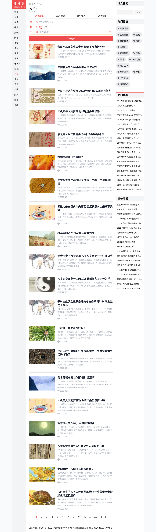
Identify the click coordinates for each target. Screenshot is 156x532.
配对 (16, 94)
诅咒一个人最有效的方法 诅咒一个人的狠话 (134, 184)
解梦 (16, 37)
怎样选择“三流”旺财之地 (127, 232)
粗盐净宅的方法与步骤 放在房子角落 (132, 161)
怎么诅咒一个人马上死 (126, 110)
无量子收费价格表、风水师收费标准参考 (133, 147)
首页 (16, 11)
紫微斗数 (122, 28)
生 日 (34, 32)
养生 (16, 89)
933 (95, 516)
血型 (16, 42)
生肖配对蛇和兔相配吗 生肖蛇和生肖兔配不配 (135, 256)
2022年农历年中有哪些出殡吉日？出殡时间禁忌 (136, 274)
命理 (16, 79)
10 (85, 516)
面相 (16, 99)
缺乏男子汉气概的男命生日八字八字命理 (80, 134)
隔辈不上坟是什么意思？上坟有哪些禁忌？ (134, 152)
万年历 (121, 47)
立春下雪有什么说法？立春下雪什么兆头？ (134, 115)
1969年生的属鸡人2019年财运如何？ (132, 260)
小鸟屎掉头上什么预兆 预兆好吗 (130, 133)
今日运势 (134, 59)
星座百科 (122, 71)
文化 (16, 68)
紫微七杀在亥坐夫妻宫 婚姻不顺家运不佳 (81, 46)
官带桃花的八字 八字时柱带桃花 (75, 423)
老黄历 (17, 63)
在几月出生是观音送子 (126, 105)
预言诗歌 (122, 53)
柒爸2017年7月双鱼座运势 (128, 204)
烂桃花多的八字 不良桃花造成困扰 (77, 67)
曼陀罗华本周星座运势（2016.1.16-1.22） (134, 214)
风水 (16, 17)
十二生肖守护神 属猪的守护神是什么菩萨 (133, 270)
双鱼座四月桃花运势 (125, 246)
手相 (16, 105)
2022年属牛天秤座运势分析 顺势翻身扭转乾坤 (135, 228)
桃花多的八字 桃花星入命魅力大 (75, 233)
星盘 (136, 34)
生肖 (16, 27)
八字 (16, 73)
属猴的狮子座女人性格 (126, 242)
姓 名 (34, 21)
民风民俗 (122, 40)
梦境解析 (122, 84)
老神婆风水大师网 (61, 527)
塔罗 (16, 48)
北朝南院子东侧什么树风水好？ (75, 469)
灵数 (136, 53)
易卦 (120, 59)
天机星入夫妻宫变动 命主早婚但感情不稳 (81, 400)
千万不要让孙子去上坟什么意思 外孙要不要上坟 (136, 166)
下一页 (104, 516)
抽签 (136, 40)
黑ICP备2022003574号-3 (100, 527)
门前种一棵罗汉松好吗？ (71, 328)
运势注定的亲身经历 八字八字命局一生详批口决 (85, 256)
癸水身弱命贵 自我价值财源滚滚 (75, 377)
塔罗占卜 (122, 65)
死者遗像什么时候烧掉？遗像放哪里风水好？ (135, 189)
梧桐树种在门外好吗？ (70, 157)
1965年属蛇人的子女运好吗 (128, 124)
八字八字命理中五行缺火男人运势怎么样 (80, 446)
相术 (16, 53)
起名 (16, 58)
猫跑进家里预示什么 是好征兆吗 (130, 138)
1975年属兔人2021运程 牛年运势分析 (132, 251)
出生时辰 (122, 78)
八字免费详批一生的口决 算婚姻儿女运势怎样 (83, 278)
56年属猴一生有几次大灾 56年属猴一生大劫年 (135, 143)
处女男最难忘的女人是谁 (127, 209)
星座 (16, 22)
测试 (16, 32)
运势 (16, 84)
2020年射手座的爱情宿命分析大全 (131, 218)
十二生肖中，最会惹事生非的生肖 (130, 223)
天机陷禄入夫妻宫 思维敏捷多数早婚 (78, 111)
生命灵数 (122, 34)
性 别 (34, 26)
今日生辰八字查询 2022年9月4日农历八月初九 (84, 91)
